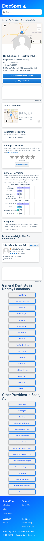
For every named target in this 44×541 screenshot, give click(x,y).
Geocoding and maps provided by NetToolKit (19, 532)
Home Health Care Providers (22, 448)
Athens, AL (22, 339)
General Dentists (28, 20)
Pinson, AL (22, 357)
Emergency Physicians (22, 429)
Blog (5, 509)
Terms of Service (28, 527)
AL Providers (14, 20)
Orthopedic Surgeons (22, 467)
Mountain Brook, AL (22, 345)
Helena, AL (22, 364)
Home (4, 20)
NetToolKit (10, 25)
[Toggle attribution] (4, 25)
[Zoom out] (39, 29)
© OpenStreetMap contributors (24, 25)
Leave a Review (13, 152)
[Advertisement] (22, 93)
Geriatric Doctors (22, 442)
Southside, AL (22, 332)
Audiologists (22, 404)
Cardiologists (22, 411)
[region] (22, 33)
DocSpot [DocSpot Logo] (13, 5)
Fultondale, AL (22, 314)
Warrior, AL (22, 382)
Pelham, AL (22, 376)
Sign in (5, 523)
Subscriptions (8, 513)
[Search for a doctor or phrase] (22, 12)
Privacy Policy (27, 523)
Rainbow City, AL (22, 370)
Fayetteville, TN (22, 351)
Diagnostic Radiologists (22, 423)
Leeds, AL (22, 320)
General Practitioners (22, 436)
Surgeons (22, 492)
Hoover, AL (22, 307)
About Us (6, 505)
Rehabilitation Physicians (22, 486)
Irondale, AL (22, 295)
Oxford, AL (22, 389)
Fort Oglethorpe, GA (22, 301)
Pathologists (22, 473)
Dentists (22, 417)
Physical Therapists (22, 479)
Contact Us (26, 505)
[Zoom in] (39, 25)
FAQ (23, 509)
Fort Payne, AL (22, 326)
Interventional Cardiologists (22, 461)
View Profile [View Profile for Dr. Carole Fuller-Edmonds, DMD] (34, 245)
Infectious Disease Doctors (22, 454)
